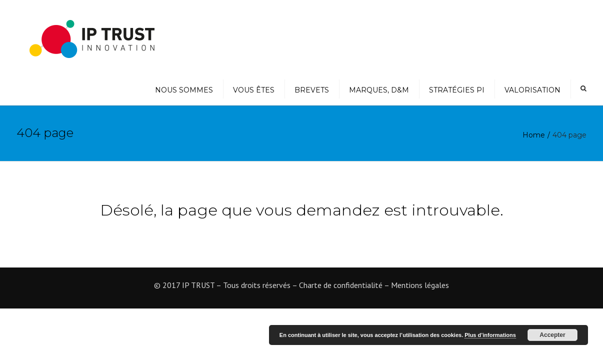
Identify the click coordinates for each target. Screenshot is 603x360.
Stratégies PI (456, 90)
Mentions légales (420, 285)
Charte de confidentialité (340, 285)
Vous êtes (253, 90)
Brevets (311, 90)
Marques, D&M (379, 90)
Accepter (552, 335)
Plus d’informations (490, 335)
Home (533, 135)
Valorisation (532, 90)
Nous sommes (184, 90)
